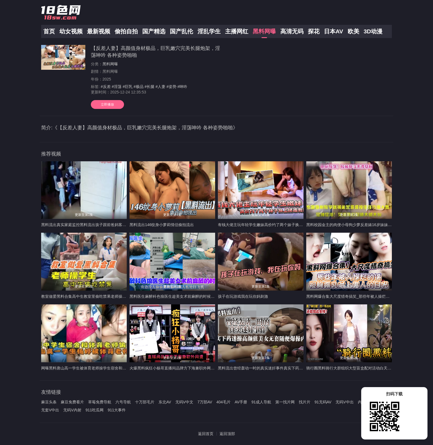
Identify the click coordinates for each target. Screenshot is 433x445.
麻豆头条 (49, 402)
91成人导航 (261, 402)
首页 (49, 31)
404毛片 (223, 402)
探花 (314, 31)
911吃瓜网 (95, 410)
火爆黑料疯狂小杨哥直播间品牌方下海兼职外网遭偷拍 (176, 368)
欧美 (353, 31)
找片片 (304, 402)
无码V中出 (344, 402)
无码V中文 (184, 402)
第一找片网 (285, 402)
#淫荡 (117, 86)
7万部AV (204, 402)
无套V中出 (50, 410)
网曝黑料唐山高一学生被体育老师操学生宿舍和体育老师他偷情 (95, 368)
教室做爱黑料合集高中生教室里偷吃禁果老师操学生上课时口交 (95, 296)
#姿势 (171, 86)
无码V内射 (72, 410)
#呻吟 (183, 86)
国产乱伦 (181, 31)
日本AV (333, 31)
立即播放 (107, 104)
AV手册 (241, 402)
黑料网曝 (264, 31)
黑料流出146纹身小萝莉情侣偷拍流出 (162, 225)
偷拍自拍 (126, 31)
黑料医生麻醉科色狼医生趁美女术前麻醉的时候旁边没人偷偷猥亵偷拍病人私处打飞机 (203, 296)
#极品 (139, 86)
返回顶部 (227, 433)
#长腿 (150, 86)
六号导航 (123, 402)
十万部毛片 (144, 402)
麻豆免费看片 (72, 402)
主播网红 (236, 31)
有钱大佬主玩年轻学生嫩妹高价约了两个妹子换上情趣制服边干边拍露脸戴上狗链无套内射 (295, 225)
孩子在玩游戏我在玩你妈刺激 (243, 296)
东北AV (165, 402)
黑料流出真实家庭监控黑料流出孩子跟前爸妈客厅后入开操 (91, 225)
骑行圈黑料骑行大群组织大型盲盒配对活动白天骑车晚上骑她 (358, 368)
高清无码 (291, 31)
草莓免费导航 (99, 402)
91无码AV (323, 402)
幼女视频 (71, 31)
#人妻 (160, 86)
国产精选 (153, 31)
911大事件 (117, 410)
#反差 (106, 86)
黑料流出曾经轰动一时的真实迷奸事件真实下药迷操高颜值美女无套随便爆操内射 (287, 368)
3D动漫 (373, 31)
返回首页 (205, 433)
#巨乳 (128, 86)
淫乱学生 (209, 31)
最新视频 (98, 31)
